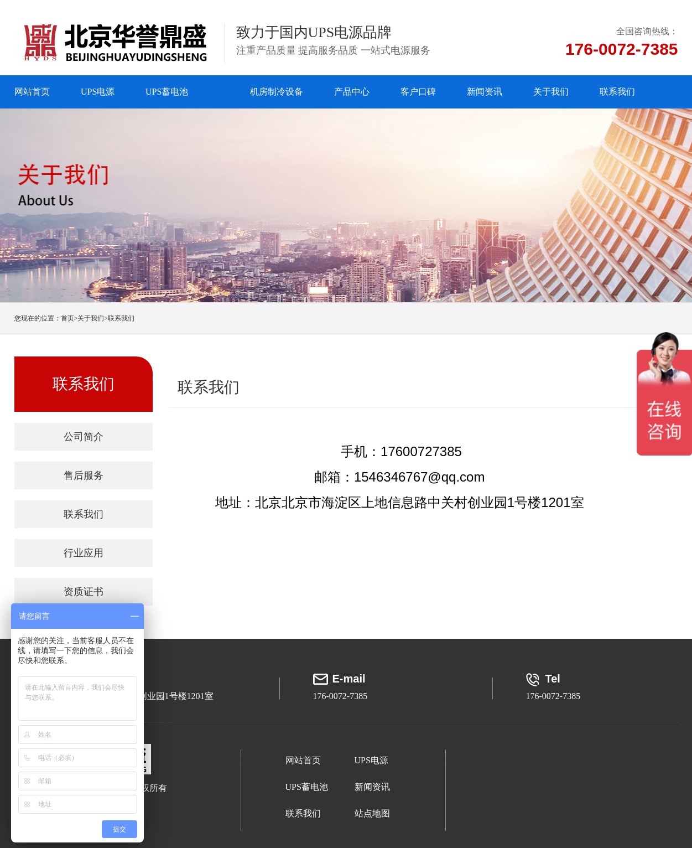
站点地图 (372, 813)
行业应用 (83, 553)
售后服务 (83, 475)
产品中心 (352, 91)
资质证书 (83, 591)
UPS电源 (98, 91)
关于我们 (551, 91)
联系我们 (617, 91)
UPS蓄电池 (166, 91)
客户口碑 (418, 91)
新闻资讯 (484, 91)
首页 (69, 318)
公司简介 (83, 436)
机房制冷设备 (276, 91)
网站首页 (32, 91)
